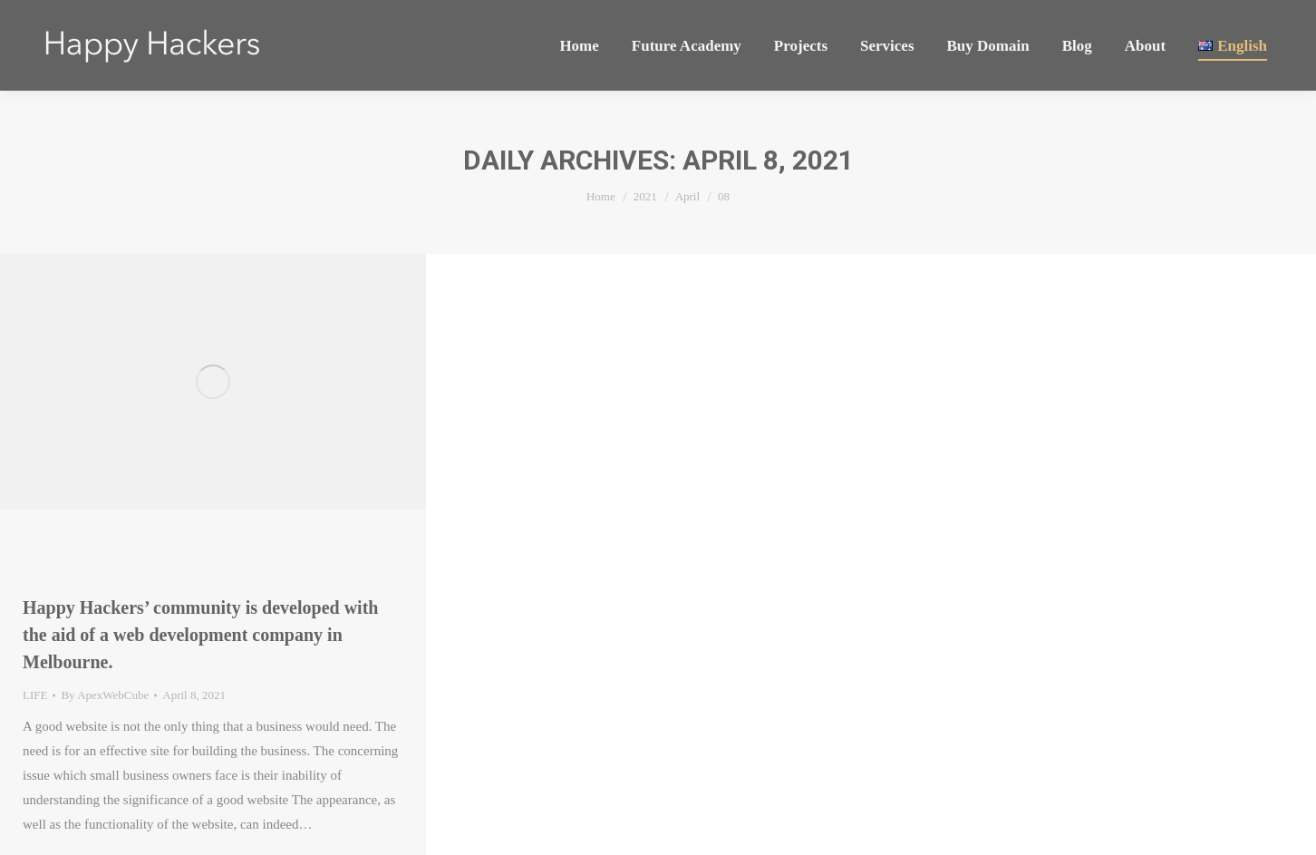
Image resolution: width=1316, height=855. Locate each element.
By (105, 695)
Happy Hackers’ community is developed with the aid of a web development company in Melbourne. (200, 635)
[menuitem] (579, 45)
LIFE (35, 695)
